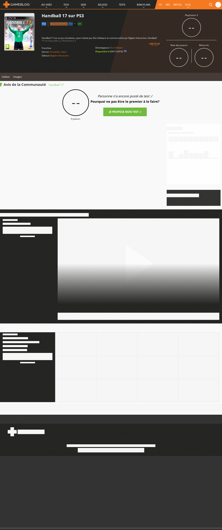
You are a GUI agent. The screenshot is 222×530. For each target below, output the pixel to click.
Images (17, 76)
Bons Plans (143, 4)
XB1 (80, 23)
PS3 (44, 23)
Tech (66, 4)
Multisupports (59, 23)
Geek (83, 4)
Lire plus (154, 43)
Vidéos (6, 76)
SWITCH (177, 4)
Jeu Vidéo (46, 4)
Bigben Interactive (59, 55)
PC (160, 4)
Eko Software (116, 47)
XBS (168, 4)
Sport (64, 51)
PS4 (71, 23)
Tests (122, 4)
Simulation (55, 51)
